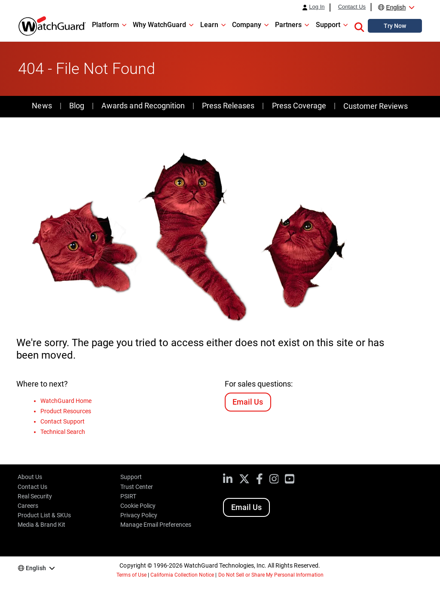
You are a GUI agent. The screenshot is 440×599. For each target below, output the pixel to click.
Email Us (247, 401)
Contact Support (62, 421)
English (396, 7)
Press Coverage (299, 105)
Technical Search (62, 431)
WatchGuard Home (66, 400)
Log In (316, 6)
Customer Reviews (375, 106)
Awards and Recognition (142, 105)
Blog (76, 105)
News (42, 105)
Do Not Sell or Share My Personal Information (271, 575)
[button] (359, 26)
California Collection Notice (182, 575)
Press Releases (228, 105)
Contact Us (352, 6)
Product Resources (65, 411)
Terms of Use (131, 575)
